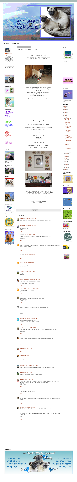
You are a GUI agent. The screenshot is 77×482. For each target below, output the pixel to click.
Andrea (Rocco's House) (24, 389)
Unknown (21, 243)
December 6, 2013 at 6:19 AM (30, 218)
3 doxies (21, 306)
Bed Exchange (67, 122)
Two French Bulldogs (24, 288)
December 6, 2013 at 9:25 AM (29, 271)
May (66, 161)
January (66, 167)
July (66, 158)
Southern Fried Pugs (24, 365)
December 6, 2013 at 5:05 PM (27, 348)
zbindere (40, 478)
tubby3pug (22, 271)
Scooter (21, 379)
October (66, 153)
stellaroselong (22, 225)
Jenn (21, 348)
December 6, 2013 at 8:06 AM (30, 254)
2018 (65, 109)
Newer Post (19, 440)
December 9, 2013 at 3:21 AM (27, 396)
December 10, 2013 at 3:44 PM (29, 407)
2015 (65, 114)
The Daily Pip (22, 218)
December (67, 118)
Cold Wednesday (68, 148)
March (66, 164)
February (67, 165)
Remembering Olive (68, 138)
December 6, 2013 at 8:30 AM (29, 262)
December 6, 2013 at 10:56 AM (33, 296)
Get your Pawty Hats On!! (68, 120)
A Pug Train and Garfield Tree (68, 131)
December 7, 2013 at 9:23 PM (34, 389)
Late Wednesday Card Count (68, 142)
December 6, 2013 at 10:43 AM (34, 279)
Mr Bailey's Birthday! (68, 150)
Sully (21, 355)
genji (21, 372)
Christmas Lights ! (68, 140)
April (66, 162)
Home (39, 440)
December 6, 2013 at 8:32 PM (33, 365)
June (66, 159)
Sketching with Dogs (24, 296)
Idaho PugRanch (6, 43)
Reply (21, 221)
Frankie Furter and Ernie (24, 279)
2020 (65, 106)
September (67, 155)
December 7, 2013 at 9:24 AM (28, 379)
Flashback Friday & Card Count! (68, 146)
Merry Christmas (68, 128)
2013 (65, 117)
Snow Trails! (67, 144)
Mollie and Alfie (22, 401)
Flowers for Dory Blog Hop (15, 43)
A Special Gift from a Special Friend (68, 124)
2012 (65, 169)
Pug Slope (22, 407)
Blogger (48, 478)
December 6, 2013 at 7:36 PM (27, 355)
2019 (65, 107)
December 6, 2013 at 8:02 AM (29, 243)
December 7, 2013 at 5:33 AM (27, 372)
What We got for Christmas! (68, 127)
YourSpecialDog (23, 318)
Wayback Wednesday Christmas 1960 (68, 136)
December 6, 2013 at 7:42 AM (30, 234)
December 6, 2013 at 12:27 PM (28, 306)
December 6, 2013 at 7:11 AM (30, 225)
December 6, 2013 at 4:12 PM (31, 327)
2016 (65, 112)
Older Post (58, 440)
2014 (65, 115)
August (66, 156)
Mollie (21, 396)
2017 (65, 110)
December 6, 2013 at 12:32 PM (31, 318)
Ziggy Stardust (22, 327)
